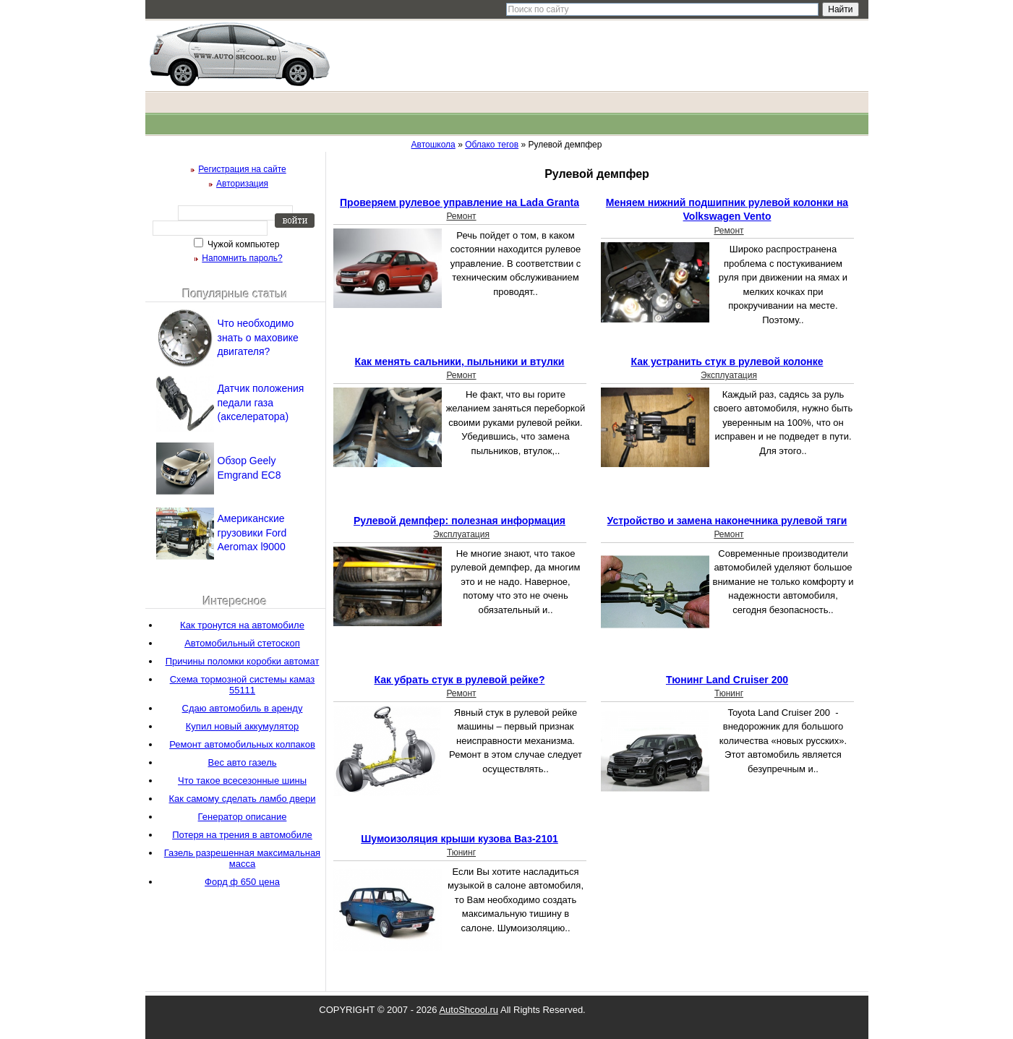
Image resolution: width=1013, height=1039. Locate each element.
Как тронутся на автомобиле (242, 625)
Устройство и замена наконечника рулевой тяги (727, 520)
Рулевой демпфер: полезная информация (459, 520)
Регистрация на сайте (242, 169)
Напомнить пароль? (242, 258)
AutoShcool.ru (468, 1009)
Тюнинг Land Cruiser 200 (727, 679)
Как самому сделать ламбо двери (242, 798)
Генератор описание (242, 816)
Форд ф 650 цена (242, 881)
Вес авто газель (242, 762)
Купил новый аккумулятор (242, 726)
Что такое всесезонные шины (242, 780)
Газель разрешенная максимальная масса (242, 858)
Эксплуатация (729, 375)
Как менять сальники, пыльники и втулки (460, 361)
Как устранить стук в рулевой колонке (727, 361)
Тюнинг (728, 693)
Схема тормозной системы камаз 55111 (242, 685)
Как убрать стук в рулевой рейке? (460, 679)
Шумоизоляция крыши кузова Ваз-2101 (459, 839)
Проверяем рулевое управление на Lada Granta (459, 202)
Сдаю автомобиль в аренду (242, 708)
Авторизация (242, 184)
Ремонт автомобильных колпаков (242, 744)
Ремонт (461, 216)
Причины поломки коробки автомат (243, 661)
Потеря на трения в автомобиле (242, 834)
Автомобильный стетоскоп (242, 643)
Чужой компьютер (242, 244)
